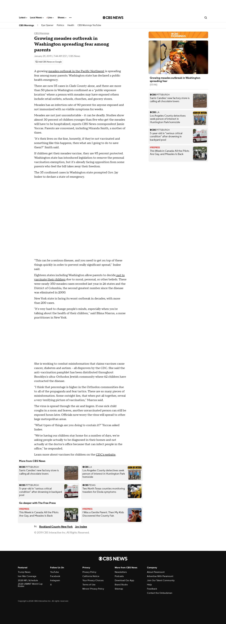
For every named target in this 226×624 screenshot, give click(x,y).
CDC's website (105, 455)
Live (51, 17)
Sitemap (119, 589)
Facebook (55, 576)
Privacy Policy (89, 572)
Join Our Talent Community (161, 580)
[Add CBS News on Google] (48, 61)
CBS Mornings (26, 25)
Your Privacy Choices (92, 580)
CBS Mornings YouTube (89, 25)
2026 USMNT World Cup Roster (30, 585)
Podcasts (119, 576)
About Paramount (156, 572)
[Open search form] (205, 17)
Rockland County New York (56, 526)
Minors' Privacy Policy (93, 589)
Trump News (24, 572)
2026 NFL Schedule (28, 580)
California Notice (90, 576)
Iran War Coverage (27, 576)
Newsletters (121, 572)
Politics (60, 25)
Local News (37, 17)
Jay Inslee (81, 526)
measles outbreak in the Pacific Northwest (76, 71)
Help (149, 584)
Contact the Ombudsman (159, 593)
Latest (23, 17)
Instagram (55, 580)
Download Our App (124, 580)
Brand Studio (121, 584)
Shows (62, 17)
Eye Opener (47, 25)
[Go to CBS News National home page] (113, 17)
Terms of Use (88, 584)
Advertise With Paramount (160, 576)
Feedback (152, 589)
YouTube (54, 572)
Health (70, 25)
